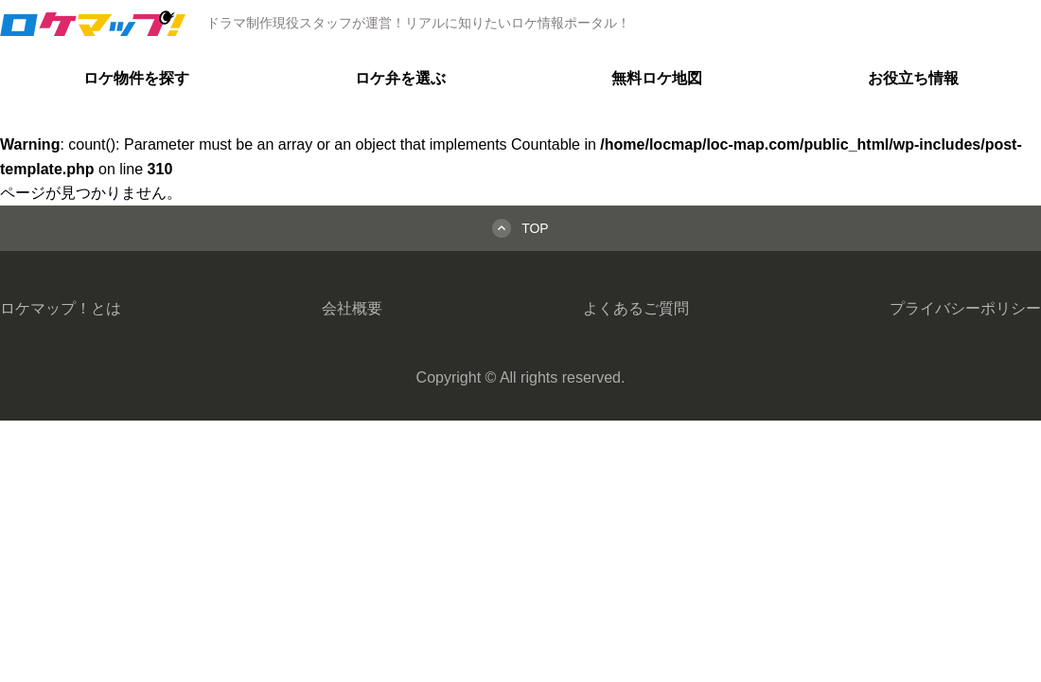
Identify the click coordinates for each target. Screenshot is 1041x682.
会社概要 (352, 308)
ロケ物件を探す (136, 78)
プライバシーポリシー (965, 308)
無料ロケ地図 (656, 78)
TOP (535, 228)
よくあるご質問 (636, 308)
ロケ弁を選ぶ (400, 78)
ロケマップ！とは (60, 308)
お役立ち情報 (913, 78)
